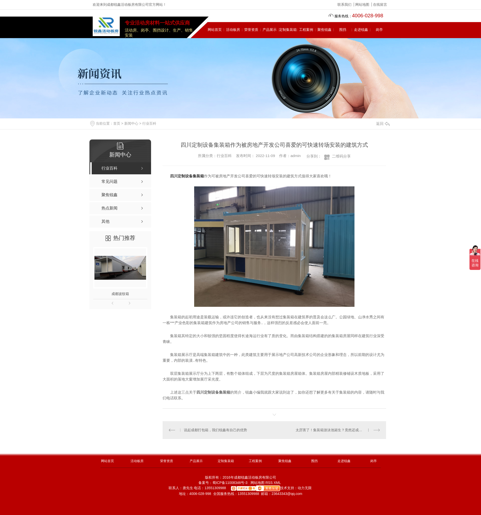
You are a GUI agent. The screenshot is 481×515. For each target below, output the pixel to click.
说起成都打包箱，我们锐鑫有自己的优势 (215, 430)
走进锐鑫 (361, 30)
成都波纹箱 (120, 294)
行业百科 (149, 123)
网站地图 (362, 5)
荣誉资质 (251, 30)
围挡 (342, 30)
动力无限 (305, 488)
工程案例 (306, 30)
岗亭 (379, 30)
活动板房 (233, 30)
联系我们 (344, 5)
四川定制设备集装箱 (187, 176)
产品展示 (270, 30)
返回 (383, 123)
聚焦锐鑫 (324, 30)
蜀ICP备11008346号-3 (230, 483)
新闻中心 (131, 123)
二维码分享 (341, 156)
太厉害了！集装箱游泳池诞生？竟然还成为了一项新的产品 (338, 430)
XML (278, 483)
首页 (116, 123)
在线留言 (380, 5)
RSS (269, 483)
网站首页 (215, 30)
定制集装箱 (288, 30)
